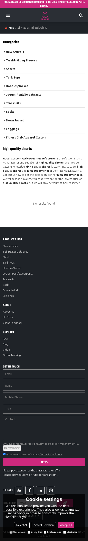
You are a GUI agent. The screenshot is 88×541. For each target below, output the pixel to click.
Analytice (35, 532)
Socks (6, 284)
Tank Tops (8, 262)
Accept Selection (44, 525)
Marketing (70, 532)
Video (6, 349)
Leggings (8, 295)
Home (11, 28)
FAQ (5, 338)
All (19, 28)
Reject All (21, 525)
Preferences (52, 532)
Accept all (66, 525)
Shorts (6, 257)
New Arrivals (10, 246)
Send (44, 462)
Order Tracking (12, 355)
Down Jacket (10, 290)
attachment (12, 448)
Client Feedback (12, 322)
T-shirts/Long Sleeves (15, 251)
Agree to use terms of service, (32, 454)
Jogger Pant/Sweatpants (18, 273)
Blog (5, 344)
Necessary (18, 532)
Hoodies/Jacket (12, 268)
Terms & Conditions (51, 454)
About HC (8, 311)
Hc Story (8, 317)
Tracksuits (8, 279)
